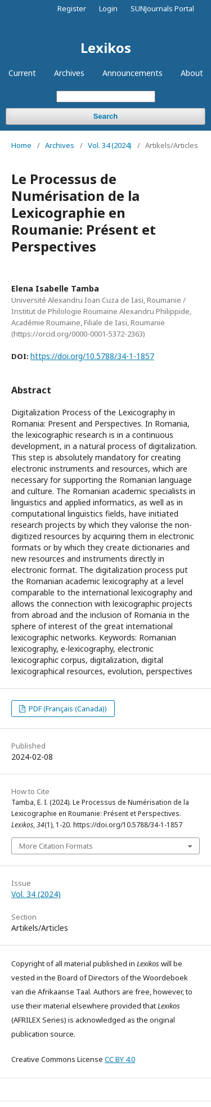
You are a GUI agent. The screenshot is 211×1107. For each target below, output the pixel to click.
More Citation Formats (56, 846)
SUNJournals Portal (162, 8)
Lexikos (105, 47)
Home (21, 145)
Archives (69, 73)
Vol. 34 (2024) (110, 145)
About (192, 73)
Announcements (132, 73)
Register (71, 8)
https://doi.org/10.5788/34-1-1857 (92, 356)
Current (22, 73)
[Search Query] (105, 96)
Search (105, 116)
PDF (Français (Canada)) (67, 708)
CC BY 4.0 (120, 1059)
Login (108, 8)
